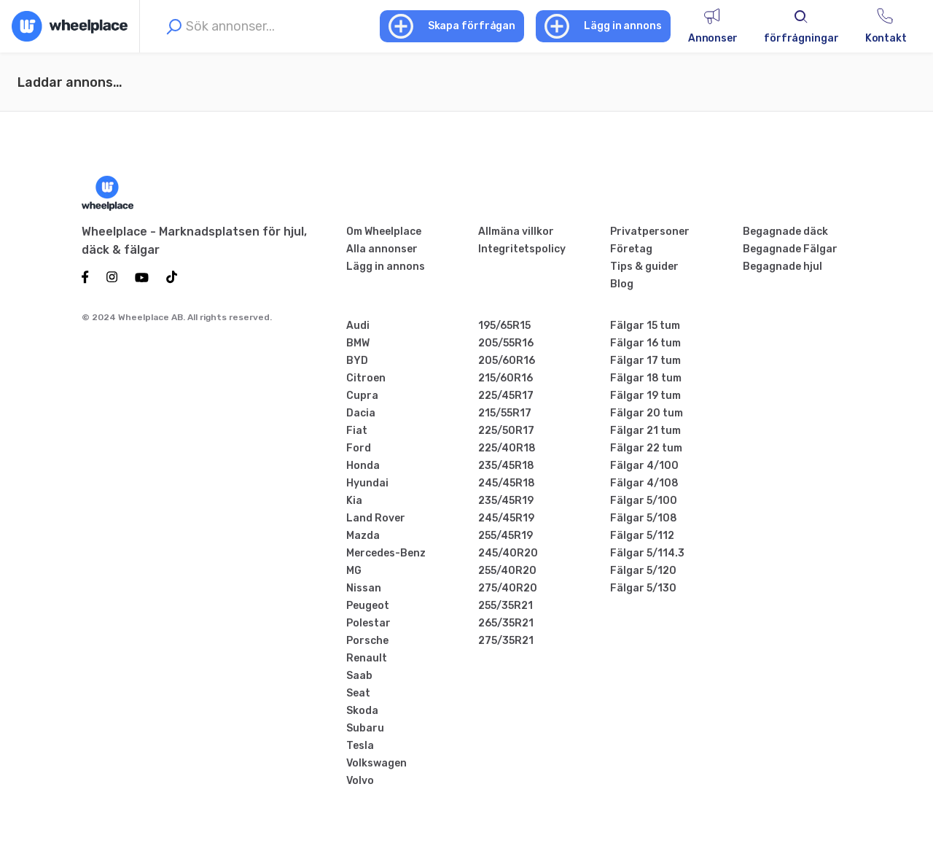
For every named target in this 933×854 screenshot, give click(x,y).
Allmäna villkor (516, 231)
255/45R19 (505, 535)
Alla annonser (382, 249)
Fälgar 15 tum (645, 325)
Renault (366, 658)
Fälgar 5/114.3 (647, 553)
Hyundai (367, 483)
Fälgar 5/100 (643, 500)
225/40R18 (507, 448)
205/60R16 (506, 360)
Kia (354, 500)
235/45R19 (506, 500)
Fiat (356, 430)
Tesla (360, 746)
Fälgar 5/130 (643, 588)
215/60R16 (505, 378)
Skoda (362, 710)
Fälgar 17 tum (645, 360)
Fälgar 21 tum (645, 430)
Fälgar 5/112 (642, 535)
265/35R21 (506, 623)
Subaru (365, 728)
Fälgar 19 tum (645, 395)
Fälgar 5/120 (643, 570)
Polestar (368, 623)
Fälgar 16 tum (645, 343)
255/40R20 (507, 570)
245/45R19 (506, 518)
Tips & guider (644, 266)
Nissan (363, 588)
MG (354, 570)
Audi (358, 325)
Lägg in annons (385, 266)
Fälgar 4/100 (644, 465)
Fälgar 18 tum (646, 378)
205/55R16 (506, 343)
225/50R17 (506, 430)
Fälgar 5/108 (643, 518)
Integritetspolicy (522, 249)
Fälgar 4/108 (644, 483)
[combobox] (268, 26)
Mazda (363, 535)
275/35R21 (506, 640)
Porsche (367, 640)
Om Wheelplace (383, 231)
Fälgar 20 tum (646, 413)
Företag (631, 249)
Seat (358, 693)
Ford (358, 448)
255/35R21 (505, 605)
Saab (359, 675)
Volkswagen (376, 763)
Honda (363, 465)
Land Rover (375, 518)
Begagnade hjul (782, 266)
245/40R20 (508, 553)
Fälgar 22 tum (646, 448)
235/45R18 (506, 465)
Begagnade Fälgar (790, 249)
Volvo (360, 781)
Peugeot (367, 605)
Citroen (366, 378)
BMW (358, 343)
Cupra (362, 395)
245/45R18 (506, 483)
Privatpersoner (650, 231)
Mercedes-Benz (386, 553)
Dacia (360, 413)
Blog (621, 284)
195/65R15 (504, 325)
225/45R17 (506, 395)
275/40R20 (507, 588)
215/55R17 (504, 413)
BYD (357, 360)
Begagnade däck (785, 231)
